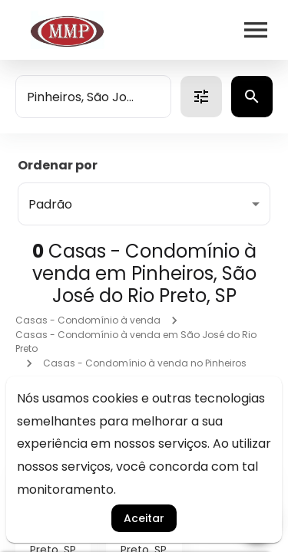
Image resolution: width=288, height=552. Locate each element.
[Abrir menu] (255, 29)
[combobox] (93, 96)
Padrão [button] (50, 204)
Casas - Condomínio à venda (88, 320)
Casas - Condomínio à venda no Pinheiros (145, 363)
